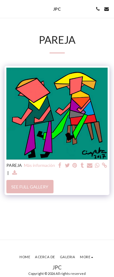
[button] (7, 9)
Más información (39, 165)
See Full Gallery (29, 186)
